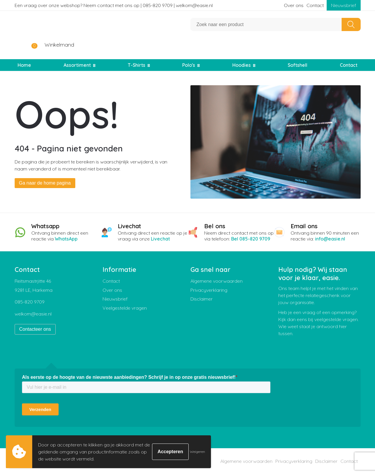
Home (24, 65)
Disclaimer (201, 299)
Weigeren (197, 451)
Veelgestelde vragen (125, 308)
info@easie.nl (330, 239)
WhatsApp (66, 239)
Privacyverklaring (208, 290)
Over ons (294, 5)
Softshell (297, 65)
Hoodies (241, 65)
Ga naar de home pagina (45, 182)
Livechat (160, 239)
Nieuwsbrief (343, 5)
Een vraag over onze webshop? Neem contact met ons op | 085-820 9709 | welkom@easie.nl (114, 5)
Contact (315, 5)
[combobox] (266, 24)
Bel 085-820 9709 (250, 239)
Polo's (188, 65)
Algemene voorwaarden (216, 281)
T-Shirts (136, 65)
